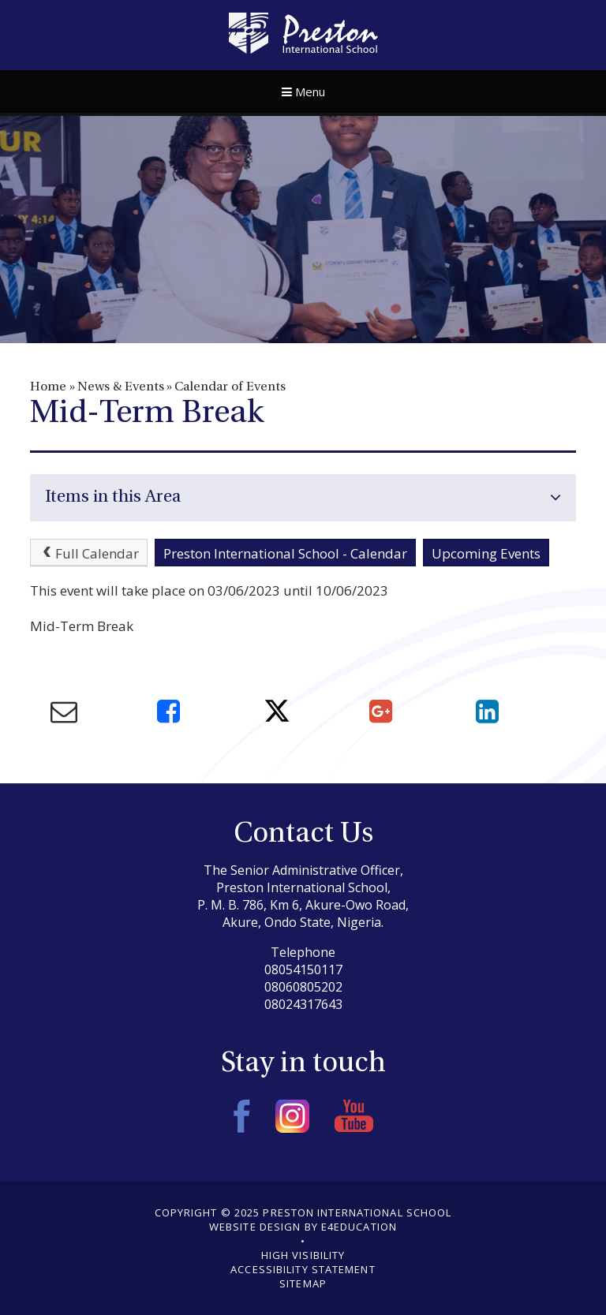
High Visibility (303, 1255)
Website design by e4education (303, 1227)
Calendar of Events (230, 387)
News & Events (120, 387)
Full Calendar (89, 553)
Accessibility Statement (302, 1269)
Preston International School (303, 33)
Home (48, 387)
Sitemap (303, 1283)
